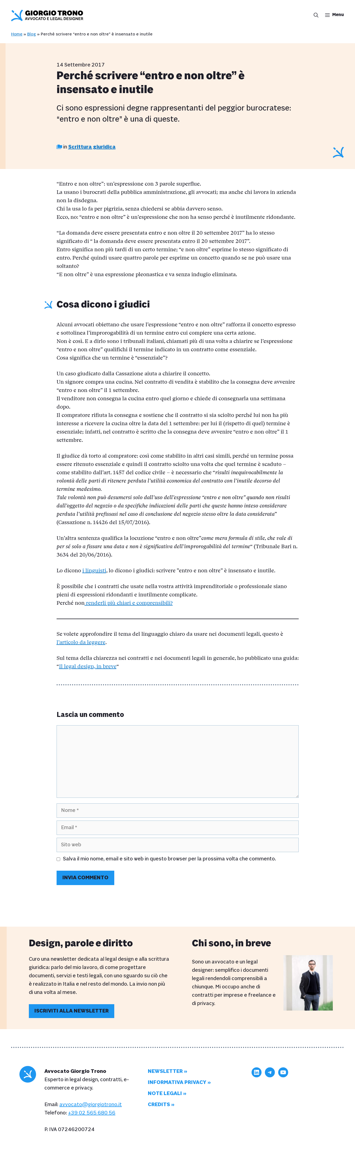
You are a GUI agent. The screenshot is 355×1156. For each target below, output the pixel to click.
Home (16, 34)
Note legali (165, 1093)
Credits (159, 1104)
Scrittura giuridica (92, 147)
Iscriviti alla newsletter (71, 1011)
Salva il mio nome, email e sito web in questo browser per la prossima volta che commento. (169, 859)
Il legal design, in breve (87, 667)
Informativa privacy (177, 1082)
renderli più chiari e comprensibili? (129, 603)
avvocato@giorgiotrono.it (90, 1104)
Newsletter (165, 1071)
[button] (314, 15)
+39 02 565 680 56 (91, 1113)
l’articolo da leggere (81, 642)
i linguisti (94, 571)
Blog (31, 34)
